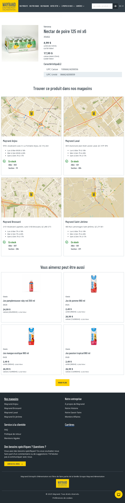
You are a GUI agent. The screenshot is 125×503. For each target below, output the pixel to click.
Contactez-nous (15, 464)
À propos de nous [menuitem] (67, 6)
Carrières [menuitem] (79, 6)
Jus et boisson (36, 15)
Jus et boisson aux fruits (55, 15)
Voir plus (62, 382)
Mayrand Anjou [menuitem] (11, 404)
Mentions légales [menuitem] (12, 438)
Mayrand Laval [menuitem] (11, 412)
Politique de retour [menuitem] (12, 434)
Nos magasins (11, 398)
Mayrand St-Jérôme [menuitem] (13, 416)
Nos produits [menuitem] (24, 6)
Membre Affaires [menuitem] (72, 416)
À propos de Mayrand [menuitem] (75, 404)
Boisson (23, 15)
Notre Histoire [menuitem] (71, 408)
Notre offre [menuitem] (54, 6)
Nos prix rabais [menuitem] (34, 6)
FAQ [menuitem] (6, 429)
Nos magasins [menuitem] (45, 6)
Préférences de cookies (62, 498)
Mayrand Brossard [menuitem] (12, 408)
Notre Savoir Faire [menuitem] (73, 412)
